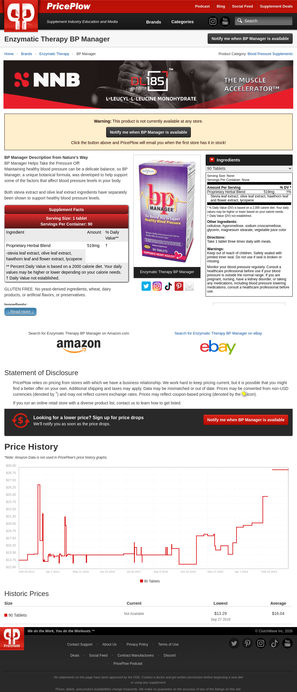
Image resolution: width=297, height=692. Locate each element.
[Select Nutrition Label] (249, 166)
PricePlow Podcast (127, 661)
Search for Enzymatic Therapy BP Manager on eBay (218, 330)
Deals (74, 653)
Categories (182, 21)
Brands (153, 21)
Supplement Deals (276, 6)
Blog (221, 6)
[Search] (264, 21)
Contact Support (80, 642)
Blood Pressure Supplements (270, 54)
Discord (170, 653)
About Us (109, 642)
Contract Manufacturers (135, 653)
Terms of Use (168, 642)
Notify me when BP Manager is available (250, 38)
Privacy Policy (137, 642)
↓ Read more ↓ (20, 309)
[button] (148, 310)
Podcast (202, 6)
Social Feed (242, 6)
